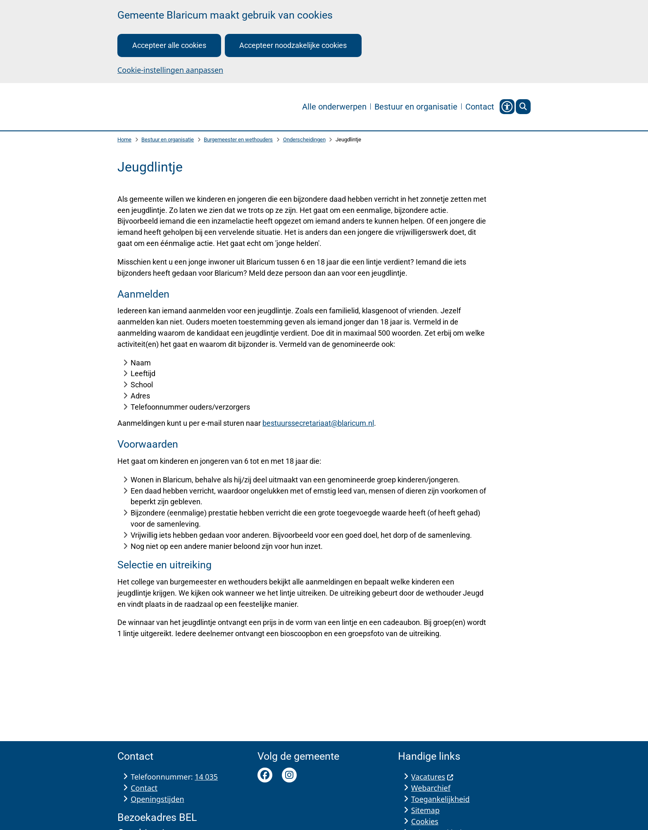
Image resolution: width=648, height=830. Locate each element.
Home (124, 140)
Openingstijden (157, 799)
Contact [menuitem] (479, 107)
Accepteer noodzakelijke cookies (293, 45)
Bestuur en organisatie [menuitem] (415, 107)
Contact (144, 788)
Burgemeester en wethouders (238, 140)
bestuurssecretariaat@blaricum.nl (318, 423)
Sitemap (425, 810)
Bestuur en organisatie (167, 140)
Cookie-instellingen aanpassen (170, 70)
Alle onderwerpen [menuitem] (334, 107)
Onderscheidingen (304, 140)
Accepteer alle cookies (169, 45)
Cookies (424, 821)
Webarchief (430, 788)
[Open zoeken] (523, 106)
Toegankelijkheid (440, 799)
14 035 (206, 777)
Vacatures (432, 777)
